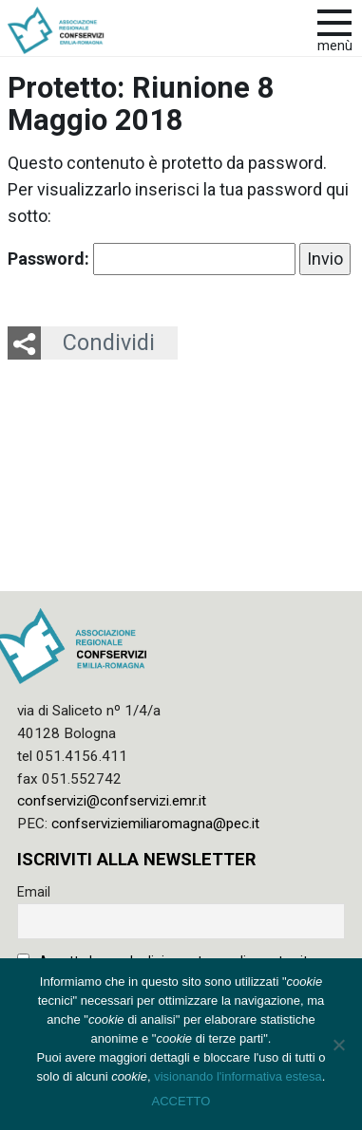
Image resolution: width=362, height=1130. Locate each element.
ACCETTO (181, 1101)
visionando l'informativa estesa (238, 1076)
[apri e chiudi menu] (334, 21)
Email (33, 891)
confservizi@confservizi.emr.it (111, 800)
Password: (151, 259)
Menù (334, 46)
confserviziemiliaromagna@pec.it (155, 823)
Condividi (109, 342)
